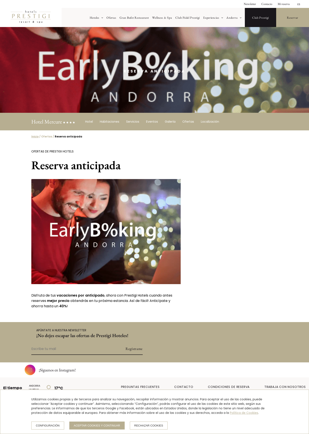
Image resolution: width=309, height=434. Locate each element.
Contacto (266, 4)
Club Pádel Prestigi (187, 17)
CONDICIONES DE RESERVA (229, 387)
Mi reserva (284, 4)
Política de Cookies (244, 413)
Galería (170, 121)
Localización (210, 121)
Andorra (232, 17)
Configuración (48, 425)
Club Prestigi (260, 17)
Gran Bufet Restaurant (134, 17)
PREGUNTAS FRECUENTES (140, 387)
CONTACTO (183, 387)
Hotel (89, 121)
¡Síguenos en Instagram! (50, 370)
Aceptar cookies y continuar (97, 425)
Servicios (132, 121)
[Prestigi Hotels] (31, 18)
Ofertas (111, 17)
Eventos (152, 121)
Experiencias (211, 17)
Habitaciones (109, 121)
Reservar (292, 17)
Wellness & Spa (162, 17)
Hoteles (94, 17)
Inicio (35, 136)
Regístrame (134, 348)
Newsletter (250, 4)
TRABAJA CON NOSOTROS (285, 387)
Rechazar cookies (148, 425)
